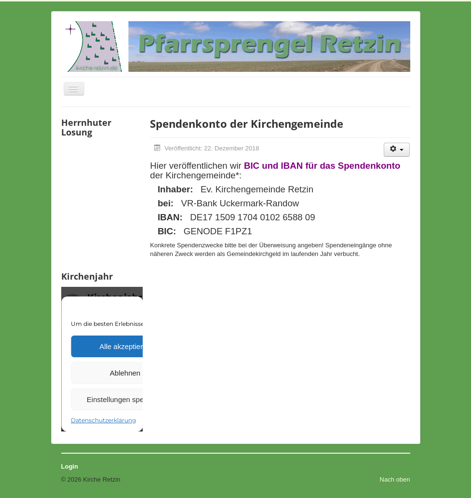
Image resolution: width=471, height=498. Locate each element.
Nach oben (395, 479)
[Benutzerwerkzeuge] (397, 150)
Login (69, 466)
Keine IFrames (102, 203)
